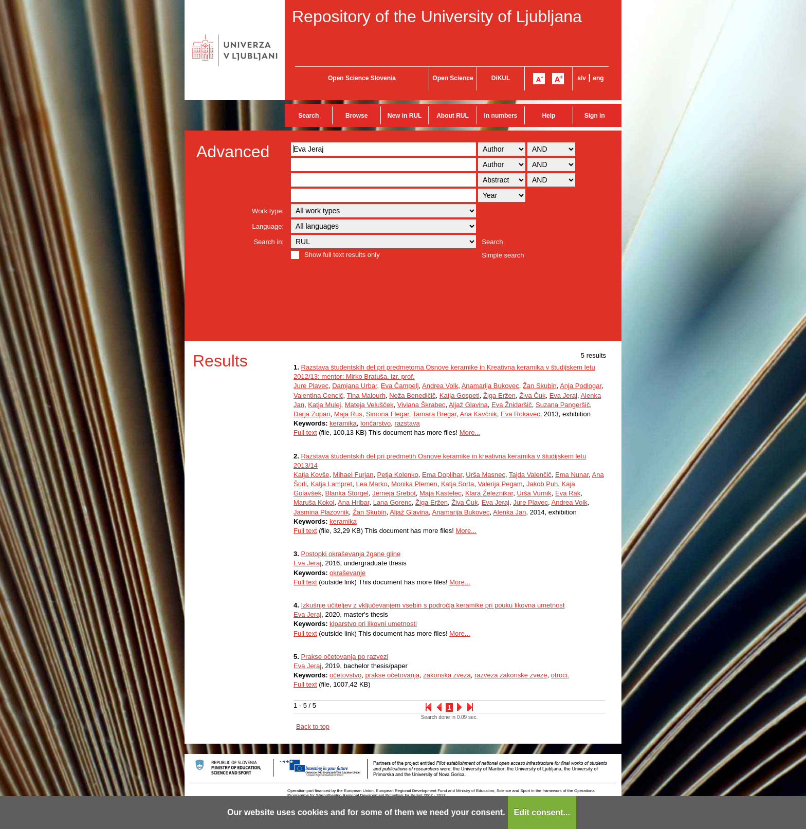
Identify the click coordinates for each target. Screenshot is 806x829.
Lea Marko (371, 484)
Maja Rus (348, 414)
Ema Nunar (572, 474)
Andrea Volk (440, 386)
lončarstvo (375, 423)
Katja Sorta (457, 484)
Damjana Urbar (354, 386)
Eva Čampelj (400, 386)
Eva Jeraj (563, 395)
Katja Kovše (311, 474)
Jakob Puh (542, 484)
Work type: (268, 211)
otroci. (560, 675)
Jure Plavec (311, 386)
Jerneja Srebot (394, 493)
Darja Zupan (312, 414)
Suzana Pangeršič (563, 405)
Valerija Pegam (500, 484)
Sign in (594, 115)
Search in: (268, 242)
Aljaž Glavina (468, 405)
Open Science (452, 78)
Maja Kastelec (440, 493)
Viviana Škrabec (421, 405)
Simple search (503, 255)
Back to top (312, 726)
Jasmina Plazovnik (321, 512)
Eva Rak (567, 493)
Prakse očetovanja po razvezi (344, 656)
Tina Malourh (366, 395)
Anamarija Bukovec (490, 386)
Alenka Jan (509, 512)
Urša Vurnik (534, 493)
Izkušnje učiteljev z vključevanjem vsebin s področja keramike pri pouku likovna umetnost (432, 605)
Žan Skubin (540, 386)
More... (470, 432)
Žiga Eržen (499, 395)
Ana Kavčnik (478, 414)
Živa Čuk (532, 395)
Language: (268, 226)
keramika (343, 423)
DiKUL (500, 78)
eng (598, 78)
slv (581, 78)
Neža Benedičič (412, 395)
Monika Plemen (414, 484)
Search (308, 115)
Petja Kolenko (397, 474)
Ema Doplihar (442, 474)
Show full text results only (342, 255)
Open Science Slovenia (362, 78)
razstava (407, 423)
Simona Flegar (387, 414)
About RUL (452, 115)
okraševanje (347, 573)
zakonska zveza (447, 675)
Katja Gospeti (459, 395)
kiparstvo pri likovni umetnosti (373, 624)
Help (548, 115)
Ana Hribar (353, 502)
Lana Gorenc (392, 502)
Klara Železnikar (489, 493)
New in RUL (405, 115)
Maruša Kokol (314, 502)
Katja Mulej (324, 405)
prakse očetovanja (392, 675)
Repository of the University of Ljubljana (437, 16)
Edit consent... (542, 812)
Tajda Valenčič (530, 474)
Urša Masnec (485, 474)
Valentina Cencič (318, 395)
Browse (356, 115)
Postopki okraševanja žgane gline (350, 554)
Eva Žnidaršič (511, 405)
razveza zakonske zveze (510, 675)
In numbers (501, 115)
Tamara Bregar (434, 414)
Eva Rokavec (520, 414)
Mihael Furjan (353, 474)
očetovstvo (345, 675)
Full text (305, 432)
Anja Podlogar (580, 386)
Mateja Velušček (369, 405)
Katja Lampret (331, 484)
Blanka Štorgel (347, 493)
